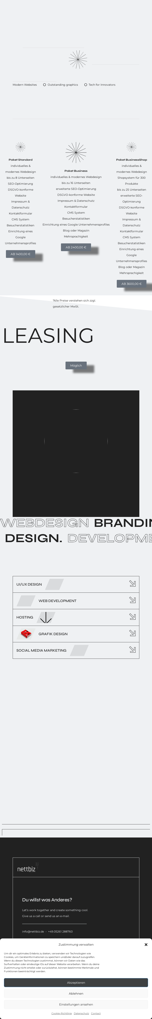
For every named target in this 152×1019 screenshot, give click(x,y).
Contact (96, 1013)
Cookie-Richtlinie (61, 1013)
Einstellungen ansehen (76, 1004)
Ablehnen (76, 993)
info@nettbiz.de (33, 931)
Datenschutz (81, 1013)
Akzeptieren (76, 982)
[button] (146, 945)
